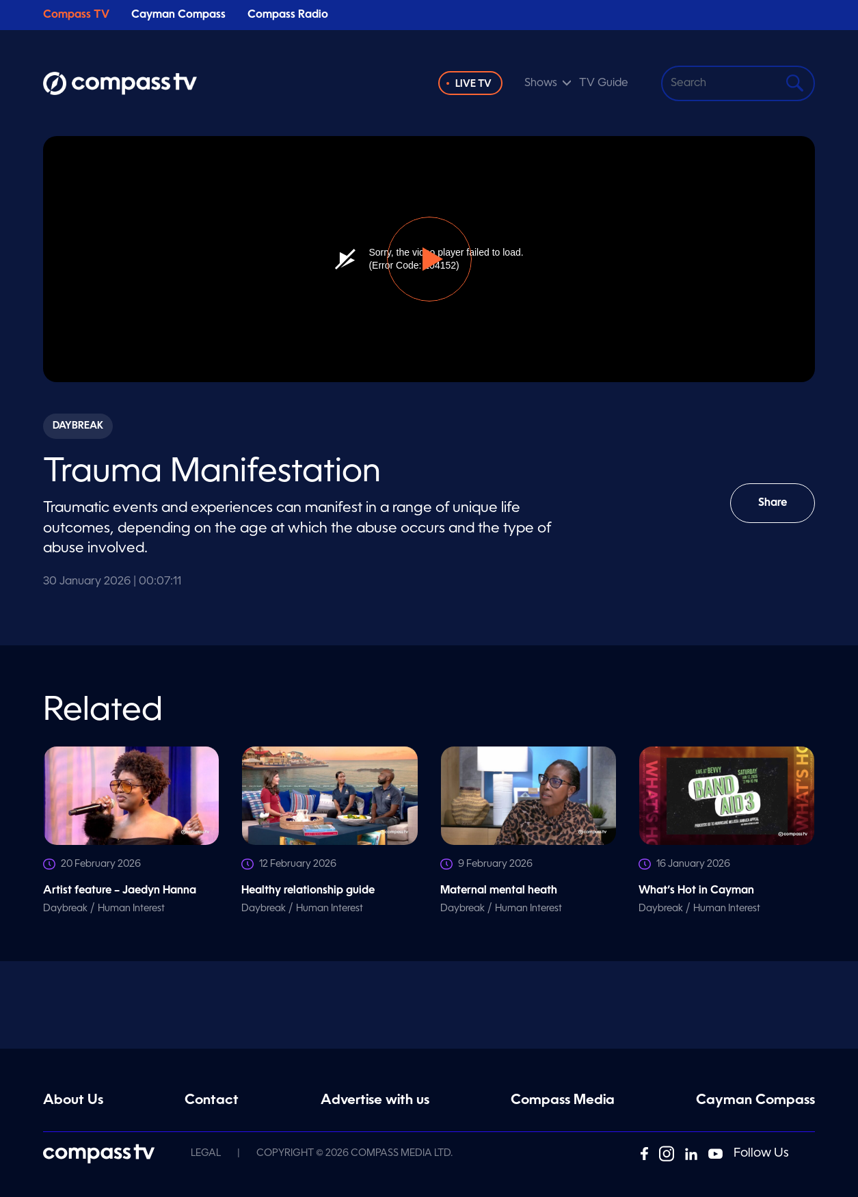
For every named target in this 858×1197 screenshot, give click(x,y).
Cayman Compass (178, 15)
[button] (429, 259)
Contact (212, 1100)
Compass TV (76, 15)
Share (782, 510)
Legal (206, 1153)
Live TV (473, 84)
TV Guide (603, 83)
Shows (540, 83)
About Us (73, 1100)
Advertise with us (375, 1100)
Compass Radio (287, 15)
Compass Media (563, 1100)
